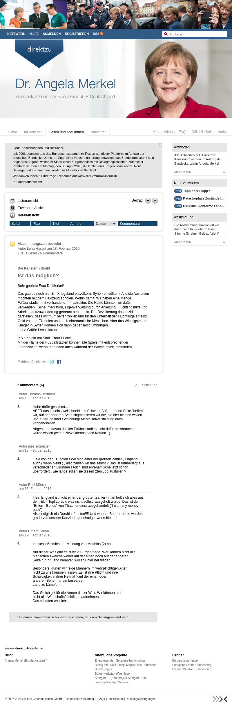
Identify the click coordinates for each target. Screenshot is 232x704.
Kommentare (130, 224)
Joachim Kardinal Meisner (111, 682)
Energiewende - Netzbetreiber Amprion (120, 660)
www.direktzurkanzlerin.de (98, 176)
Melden (23, 361)
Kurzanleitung (164, 132)
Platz (37, 224)
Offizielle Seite (202, 132)
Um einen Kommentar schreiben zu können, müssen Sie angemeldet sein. (73, 617)
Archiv (222, 132)
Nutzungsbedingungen (140, 699)
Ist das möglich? (38, 276)
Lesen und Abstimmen (66, 132)
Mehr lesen (199, 172)
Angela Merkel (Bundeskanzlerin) (26, 660)
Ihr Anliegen (33, 132)
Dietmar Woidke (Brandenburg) (192, 669)
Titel (55, 224)
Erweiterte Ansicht (28, 208)
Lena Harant (36, 249)
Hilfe (34, 33)
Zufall (16, 224)
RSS (96, 33)
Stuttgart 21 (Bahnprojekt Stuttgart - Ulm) (121, 678)
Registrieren (77, 33)
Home (12, 132)
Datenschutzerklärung (80, 699)
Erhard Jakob (38, 531)
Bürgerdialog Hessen (185, 660)
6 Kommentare (51, 253)
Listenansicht (24, 201)
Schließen (145, 385)
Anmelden (52, 33)
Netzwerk (16, 33)
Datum (106, 224)
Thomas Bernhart (41, 394)
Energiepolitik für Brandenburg (191, 665)
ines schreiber (39, 446)
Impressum (115, 699)
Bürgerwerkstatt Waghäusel (112, 673)
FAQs (183, 132)
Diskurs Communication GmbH (42, 699)
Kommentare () (30, 385)
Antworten (98, 132)
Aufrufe (75, 224)
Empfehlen (39, 361)
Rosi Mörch (37, 485)
